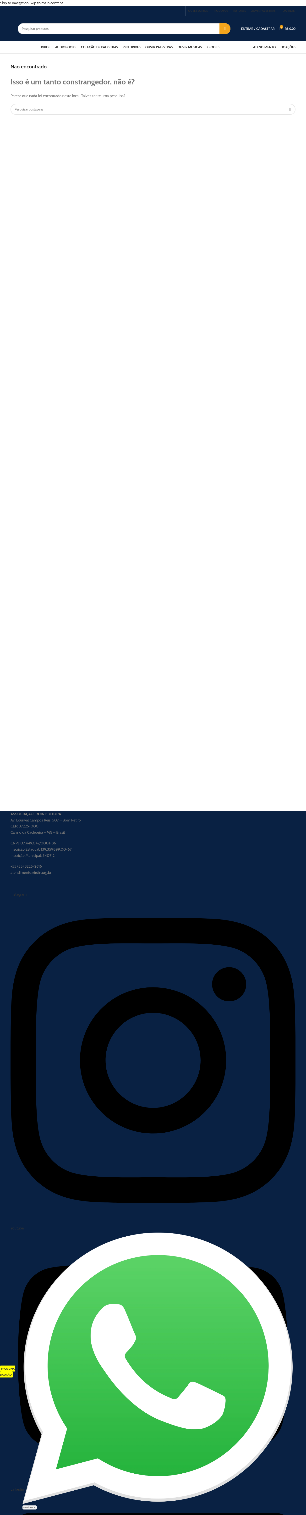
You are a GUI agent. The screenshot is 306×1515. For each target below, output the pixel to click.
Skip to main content (46, 3)
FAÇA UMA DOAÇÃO (7, 1372)
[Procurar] (124, 28)
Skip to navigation (14, 3)
